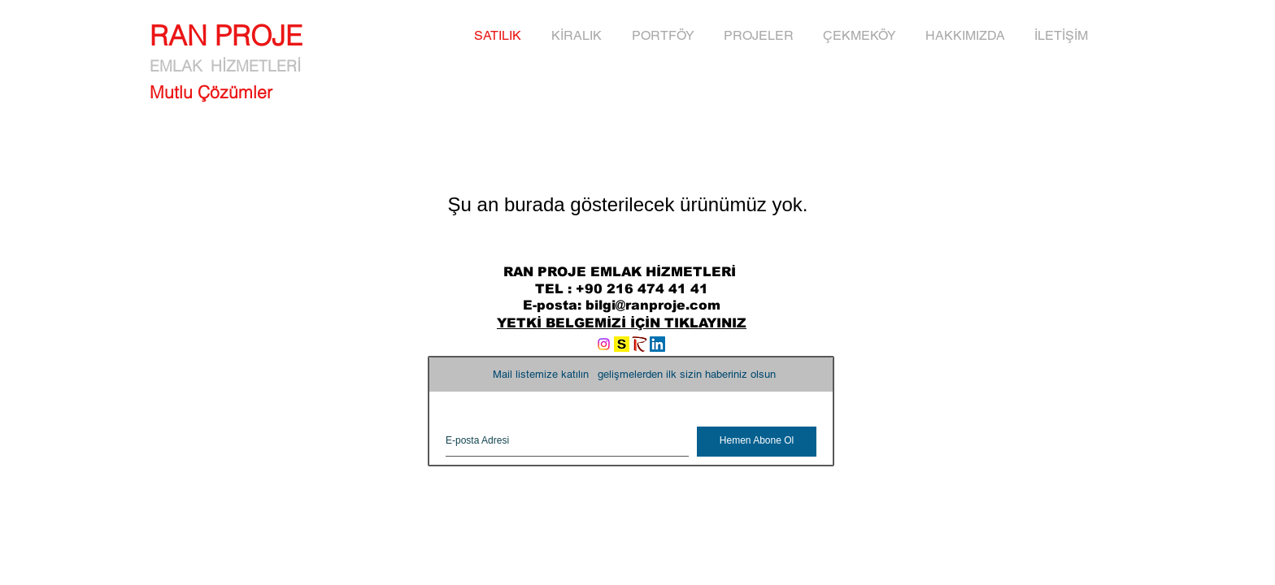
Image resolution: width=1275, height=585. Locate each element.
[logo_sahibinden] (621, 344)
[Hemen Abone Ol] (756, 442)
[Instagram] (603, 344)
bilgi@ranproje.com (652, 305)
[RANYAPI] (639, 344)
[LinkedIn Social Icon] (657, 344)
